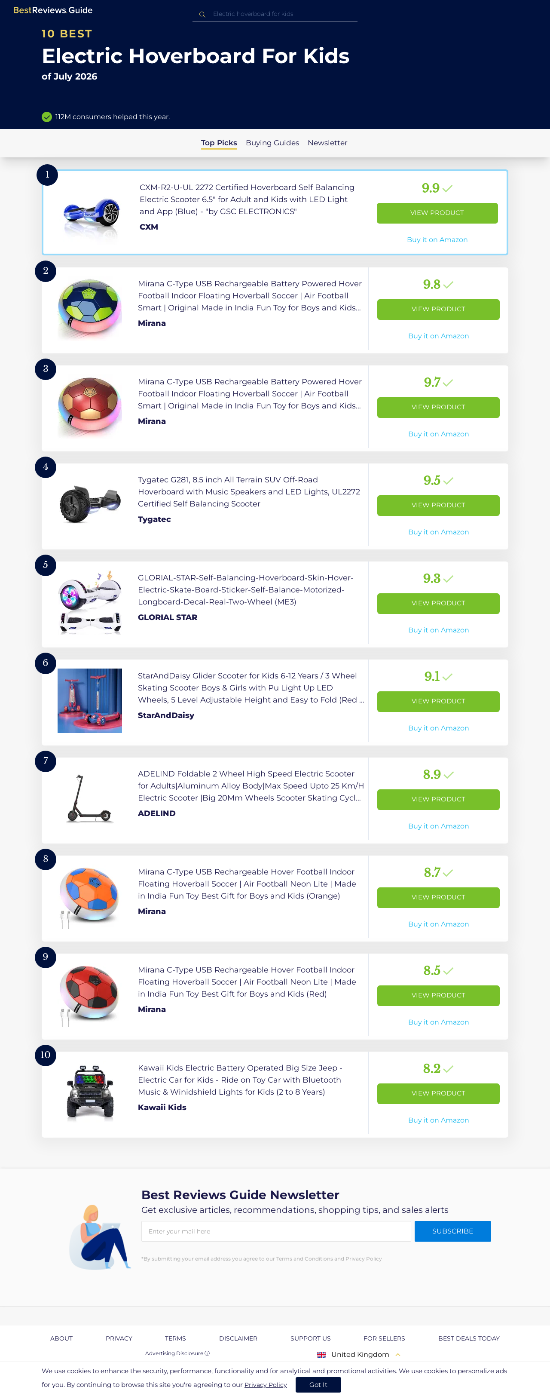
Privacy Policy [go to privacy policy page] (265, 1385)
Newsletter (328, 142)
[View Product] (275, 212)
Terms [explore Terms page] (175, 1338)
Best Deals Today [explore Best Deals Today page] (469, 1338)
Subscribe (453, 1231)
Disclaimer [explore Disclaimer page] (238, 1338)
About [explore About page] (61, 1338)
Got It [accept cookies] (318, 1385)
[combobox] (275, 14)
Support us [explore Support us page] (310, 1338)
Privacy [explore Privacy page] (119, 1338)
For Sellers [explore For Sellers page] (384, 1338)
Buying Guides (272, 142)
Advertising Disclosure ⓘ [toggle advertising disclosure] (177, 1353)
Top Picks (219, 142)
